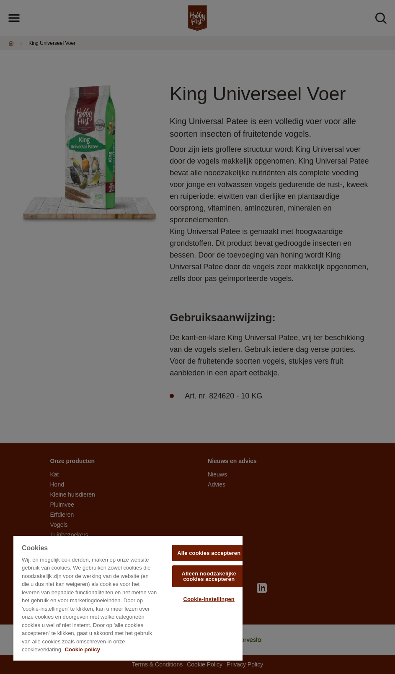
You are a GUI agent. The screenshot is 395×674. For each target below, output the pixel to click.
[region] (128, 598)
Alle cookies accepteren (208, 553)
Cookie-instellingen (209, 599)
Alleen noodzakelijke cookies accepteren (208, 576)
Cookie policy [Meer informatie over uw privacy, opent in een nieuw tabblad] (83, 649)
